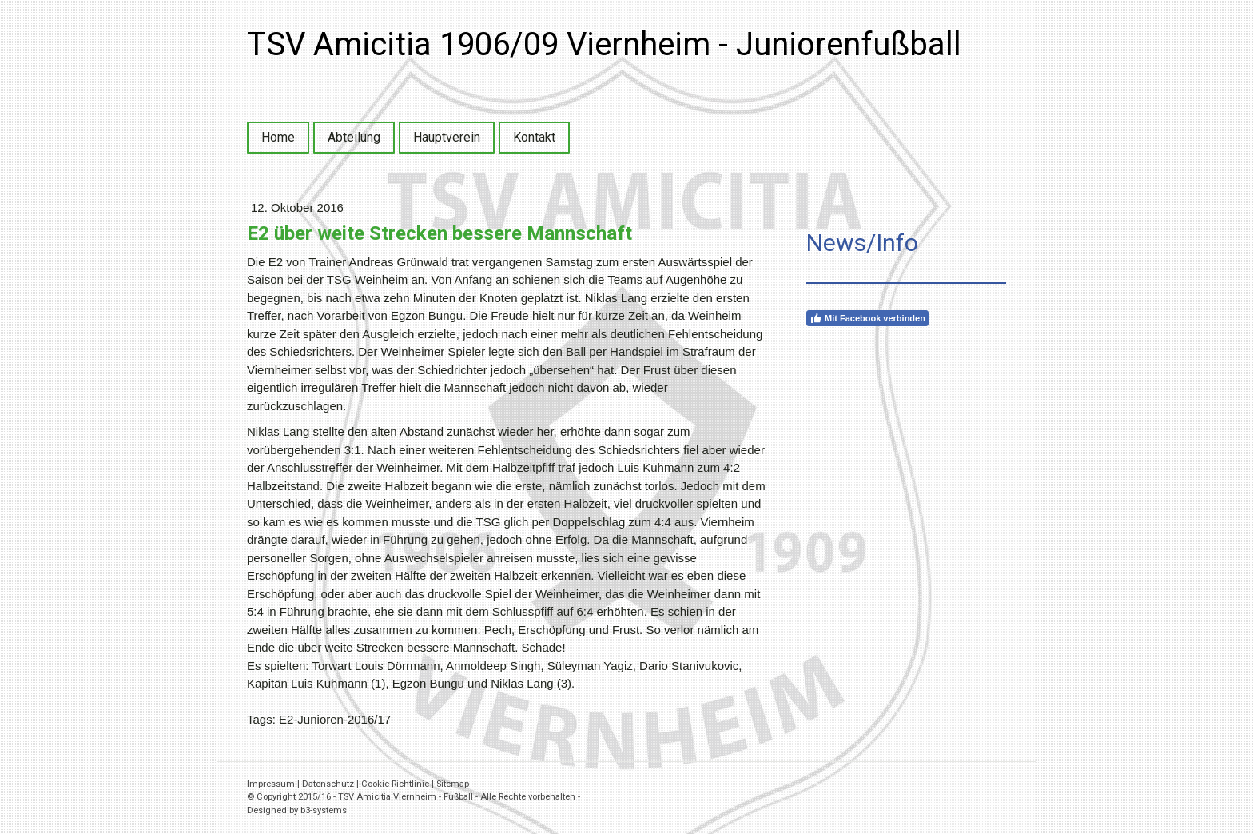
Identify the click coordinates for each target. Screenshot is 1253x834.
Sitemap (452, 784)
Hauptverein (446, 137)
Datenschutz (328, 784)
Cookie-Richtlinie (395, 784)
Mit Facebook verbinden (867, 318)
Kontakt (534, 137)
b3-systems (323, 810)
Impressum (271, 784)
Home (278, 137)
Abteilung (354, 137)
